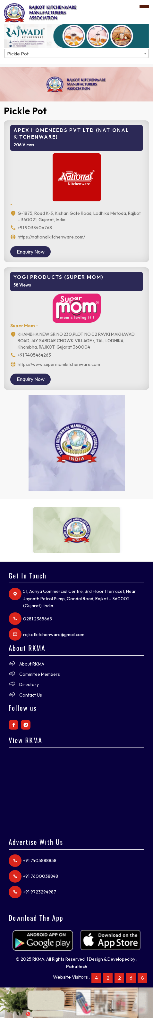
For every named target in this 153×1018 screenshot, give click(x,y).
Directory (29, 684)
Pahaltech (76, 966)
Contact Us (30, 695)
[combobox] (76, 53)
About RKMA (31, 664)
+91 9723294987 (39, 892)
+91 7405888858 (39, 860)
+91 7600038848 (40, 876)
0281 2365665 (37, 619)
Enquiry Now (31, 251)
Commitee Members (39, 674)
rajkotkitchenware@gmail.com (53, 634)
